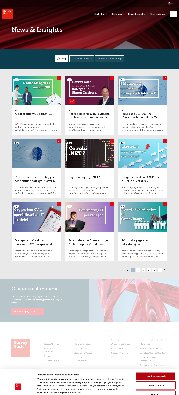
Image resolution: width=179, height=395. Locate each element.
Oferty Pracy (100, 14)
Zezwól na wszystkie (155, 358)
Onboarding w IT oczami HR (34, 113)
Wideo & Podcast (82, 58)
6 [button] (159, 270)
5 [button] (154, 270)
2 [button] (138, 270)
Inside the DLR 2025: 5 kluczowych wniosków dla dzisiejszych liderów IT (140, 117)
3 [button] (143, 270)
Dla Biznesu (117, 14)
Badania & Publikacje (110, 58)
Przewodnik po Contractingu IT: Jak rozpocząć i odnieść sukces (88, 244)
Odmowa (155, 376)
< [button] (127, 270)
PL (172, 3)
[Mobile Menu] (173, 14)
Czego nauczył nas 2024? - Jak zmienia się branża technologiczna (142, 180)
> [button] (164, 270)
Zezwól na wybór (155, 367)
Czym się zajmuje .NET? (84, 177)
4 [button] (148, 270)
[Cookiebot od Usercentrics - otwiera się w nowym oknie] (18, 389)
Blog (63, 58)
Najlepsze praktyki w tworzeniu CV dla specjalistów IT (35, 244)
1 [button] (132, 270)
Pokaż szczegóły (149, 389)
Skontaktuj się (157, 14)
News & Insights (137, 14)
